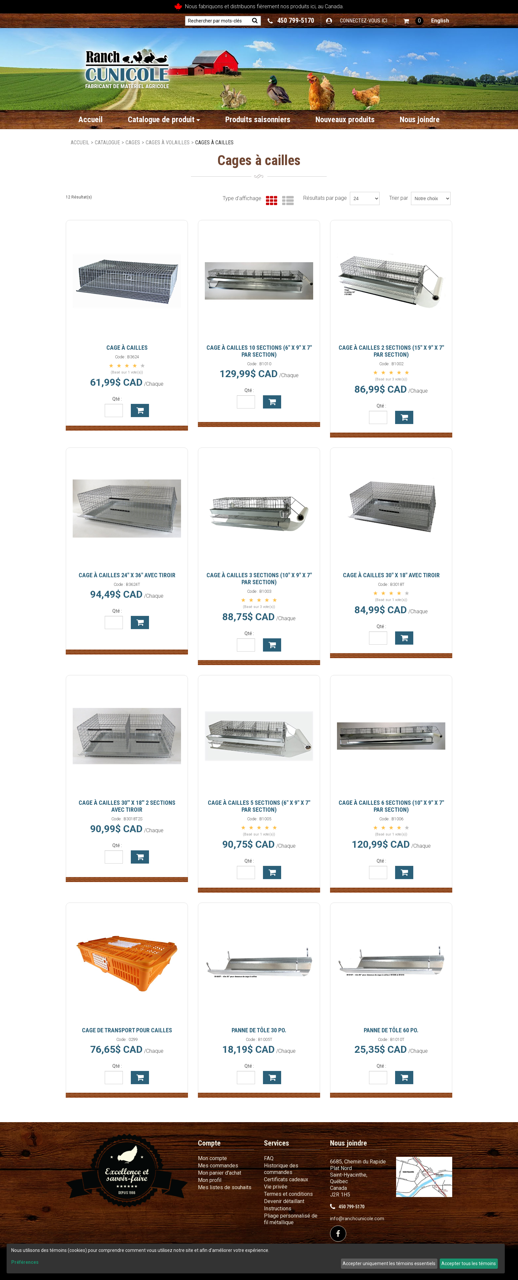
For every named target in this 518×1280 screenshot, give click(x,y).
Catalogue (107, 142)
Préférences (25, 1262)
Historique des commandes (281, 1168)
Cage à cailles (127, 347)
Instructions (277, 1208)
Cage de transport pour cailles (127, 1030)
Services (276, 1143)
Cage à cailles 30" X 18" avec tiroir (391, 575)
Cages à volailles (168, 142)
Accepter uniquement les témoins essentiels (389, 1263)
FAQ (269, 1158)
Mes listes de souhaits (224, 1187)
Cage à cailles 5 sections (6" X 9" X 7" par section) (259, 806)
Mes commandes (218, 1165)
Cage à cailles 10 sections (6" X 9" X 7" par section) (259, 351)
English (440, 21)
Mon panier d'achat (219, 1173)
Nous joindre (420, 119)
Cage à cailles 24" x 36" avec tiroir (127, 575)
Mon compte (212, 1158)
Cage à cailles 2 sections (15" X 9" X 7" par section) (391, 351)
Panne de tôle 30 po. (259, 1030)
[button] (413, 21)
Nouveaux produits (345, 119)
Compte (209, 1143)
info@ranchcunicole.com (357, 1219)
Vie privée (275, 1187)
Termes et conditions (288, 1194)
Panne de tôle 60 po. (391, 1030)
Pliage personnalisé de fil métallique (290, 1219)
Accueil (90, 119)
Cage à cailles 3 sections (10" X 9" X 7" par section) (259, 579)
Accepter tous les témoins (468, 1263)
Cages (133, 142)
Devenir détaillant (284, 1201)
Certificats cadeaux (286, 1179)
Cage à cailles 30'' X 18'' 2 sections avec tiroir (127, 806)
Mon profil (209, 1180)
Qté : (117, 399)
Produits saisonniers (257, 119)
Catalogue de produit (164, 119)
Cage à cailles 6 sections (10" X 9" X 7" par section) (391, 806)
